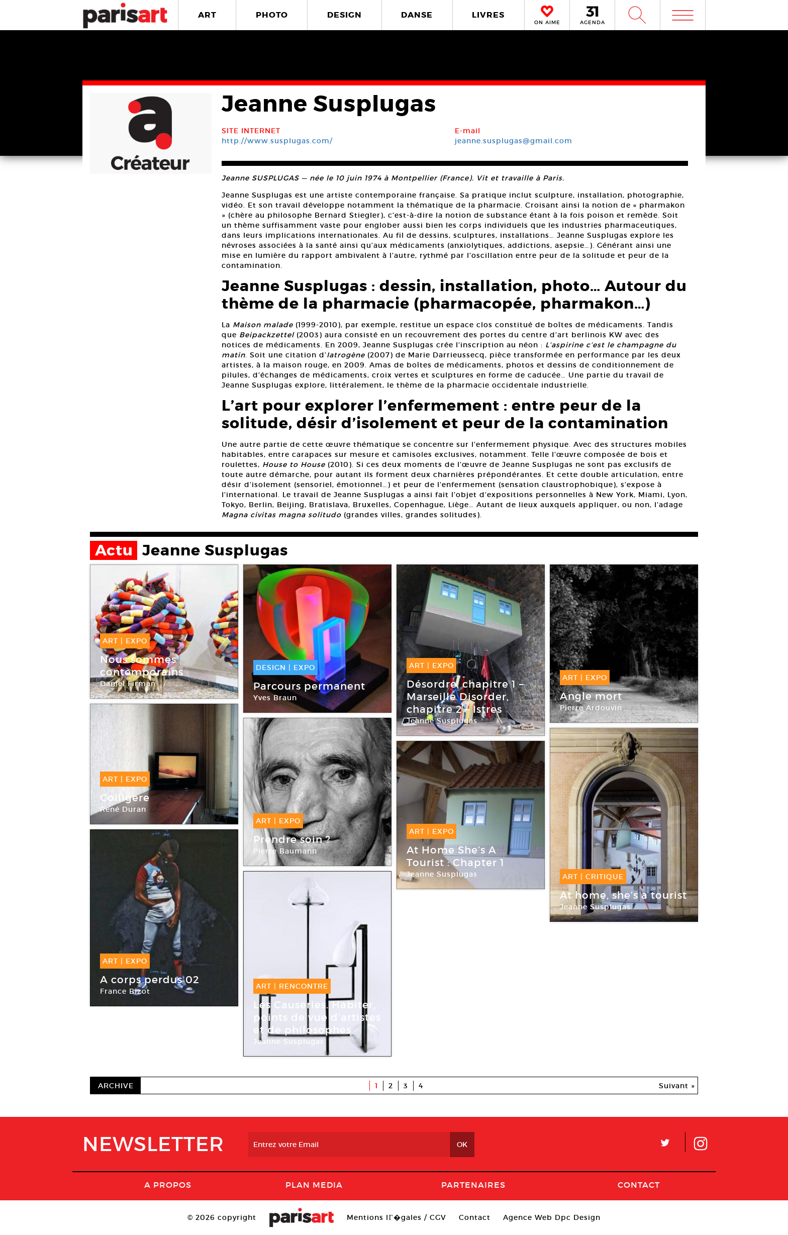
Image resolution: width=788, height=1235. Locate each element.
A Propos (167, 1185)
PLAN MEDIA (314, 1185)
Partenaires (473, 1185)
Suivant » (677, 1085)
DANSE (417, 15)
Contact (639, 1185)
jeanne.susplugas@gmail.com (513, 140)
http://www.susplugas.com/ (277, 140)
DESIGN (344, 15)
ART (207, 15)
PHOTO (272, 15)
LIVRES (488, 15)
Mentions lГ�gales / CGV (396, 1217)
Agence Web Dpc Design (552, 1217)
